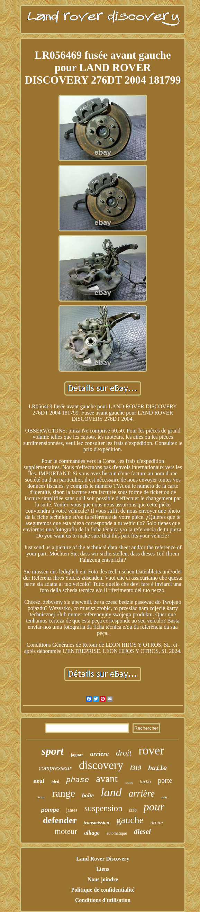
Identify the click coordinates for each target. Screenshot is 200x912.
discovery (101, 765)
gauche (130, 820)
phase (77, 780)
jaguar (77, 754)
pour (154, 806)
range (63, 793)
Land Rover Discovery (102, 859)
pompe (50, 810)
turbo (145, 781)
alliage (91, 833)
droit (123, 752)
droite (157, 822)
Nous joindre (103, 879)
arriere (99, 753)
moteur (66, 831)
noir (164, 797)
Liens (102, 869)
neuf (39, 781)
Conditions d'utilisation (103, 900)
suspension (103, 808)
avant (107, 778)
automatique (117, 833)
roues (129, 782)
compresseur (55, 767)
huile (157, 768)
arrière (142, 793)
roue (41, 797)
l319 (135, 767)
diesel (142, 831)
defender (60, 820)
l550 (133, 810)
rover (151, 750)
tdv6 (55, 781)
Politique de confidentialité (102, 890)
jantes (72, 810)
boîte (88, 795)
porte (165, 780)
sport (53, 751)
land (111, 792)
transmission (96, 822)
